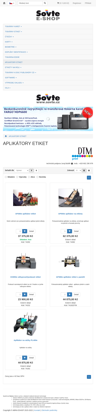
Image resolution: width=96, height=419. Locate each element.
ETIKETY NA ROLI (13, 67)
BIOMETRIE (10, 47)
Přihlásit (88, 3)
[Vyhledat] (44, 3)
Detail (31, 231)
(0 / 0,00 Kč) (63, 3)
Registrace (77, 3)
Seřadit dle (9, 170)
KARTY (8, 42)
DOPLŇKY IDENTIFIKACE (16, 52)
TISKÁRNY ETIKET (13, 32)
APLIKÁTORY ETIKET (13, 62)
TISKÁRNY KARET (13, 26)
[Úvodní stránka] (6, 136)
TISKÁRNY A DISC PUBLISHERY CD (20, 72)
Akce (33, 177)
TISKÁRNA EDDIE (12, 57)
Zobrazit (70, 170)
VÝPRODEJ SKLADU (14, 83)
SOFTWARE (11, 78)
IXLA (7, 88)
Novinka (42, 177)
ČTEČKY (9, 37)
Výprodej (22, 177)
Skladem (11, 177)
